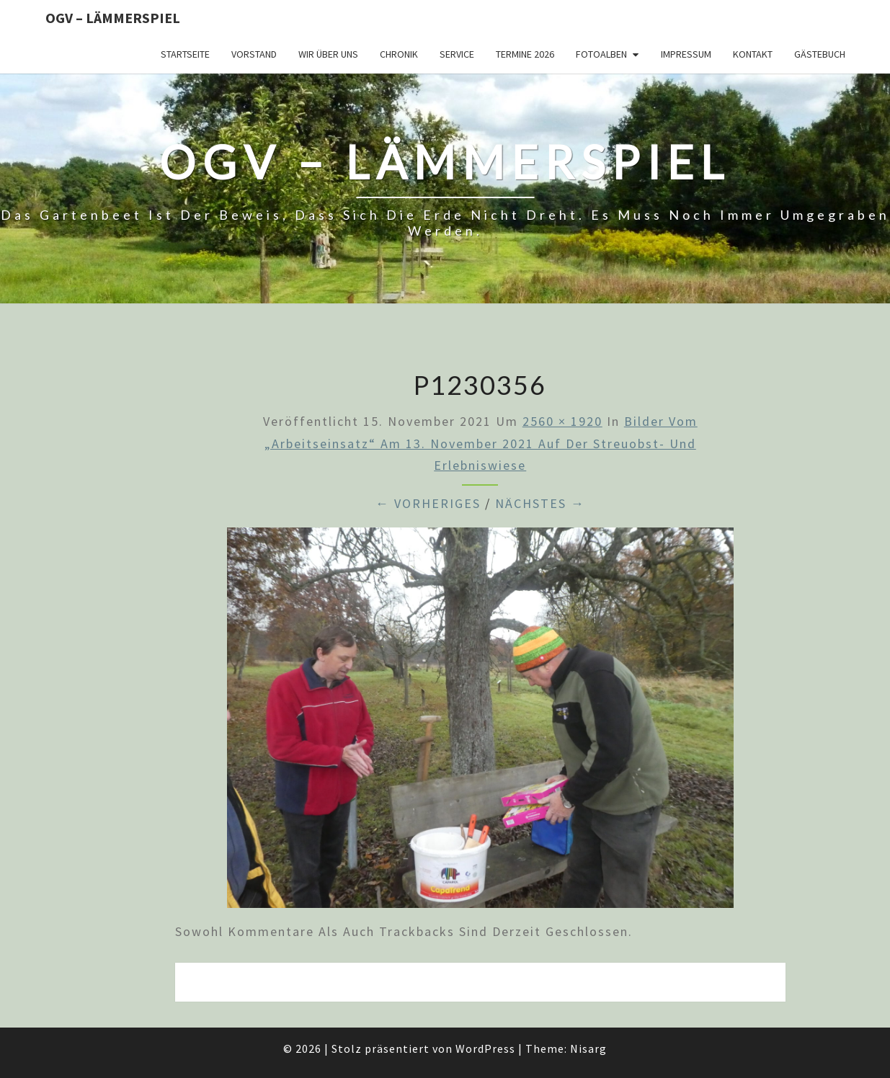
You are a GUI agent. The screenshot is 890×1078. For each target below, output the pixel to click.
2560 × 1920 (562, 421)
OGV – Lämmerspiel (112, 18)
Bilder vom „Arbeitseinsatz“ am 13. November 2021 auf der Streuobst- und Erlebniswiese (481, 443)
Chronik (399, 54)
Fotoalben (601, 54)
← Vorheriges (428, 503)
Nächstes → (540, 503)
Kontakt (753, 54)
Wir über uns (328, 54)
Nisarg (588, 1048)
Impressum (686, 54)
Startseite (185, 54)
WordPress (485, 1048)
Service (457, 54)
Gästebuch (819, 54)
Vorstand (254, 54)
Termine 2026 (525, 54)
